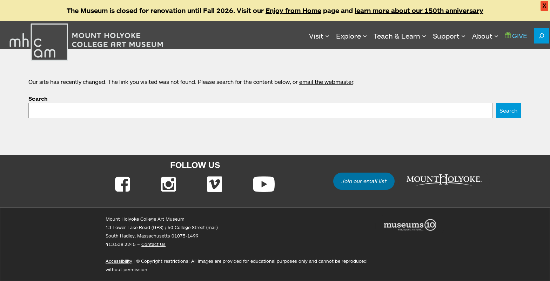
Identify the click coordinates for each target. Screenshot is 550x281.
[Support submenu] (449, 35)
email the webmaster (326, 81)
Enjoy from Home (293, 10)
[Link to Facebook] (122, 184)
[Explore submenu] (351, 35)
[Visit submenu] (319, 35)
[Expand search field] (541, 36)
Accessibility (119, 261)
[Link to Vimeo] (214, 184)
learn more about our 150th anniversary (419, 10)
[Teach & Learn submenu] (400, 35)
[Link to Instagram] (168, 184)
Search (38, 98)
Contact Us (153, 244)
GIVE (516, 36)
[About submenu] (485, 35)
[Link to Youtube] (264, 184)
